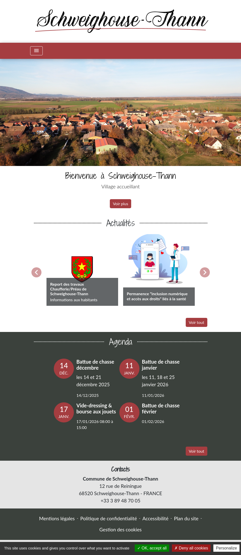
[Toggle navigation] (36, 50)
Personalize (226, 548)
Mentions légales (57, 518)
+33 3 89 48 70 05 (120, 500)
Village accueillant (120, 186)
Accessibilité (155, 518)
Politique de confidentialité (108, 518)
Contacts (120, 469)
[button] (18, 136)
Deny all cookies (191, 548)
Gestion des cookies (120, 529)
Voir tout (196, 322)
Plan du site (186, 518)
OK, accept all (152, 548)
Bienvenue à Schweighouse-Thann (120, 176)
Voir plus (120, 203)
